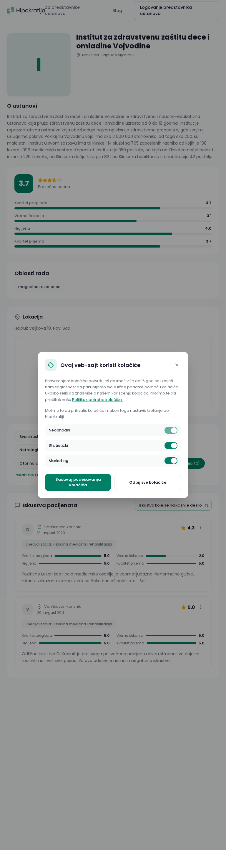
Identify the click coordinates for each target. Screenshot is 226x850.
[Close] (177, 365)
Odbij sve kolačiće (147, 482)
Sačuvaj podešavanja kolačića (78, 482)
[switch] (170, 430)
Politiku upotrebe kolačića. (97, 399)
